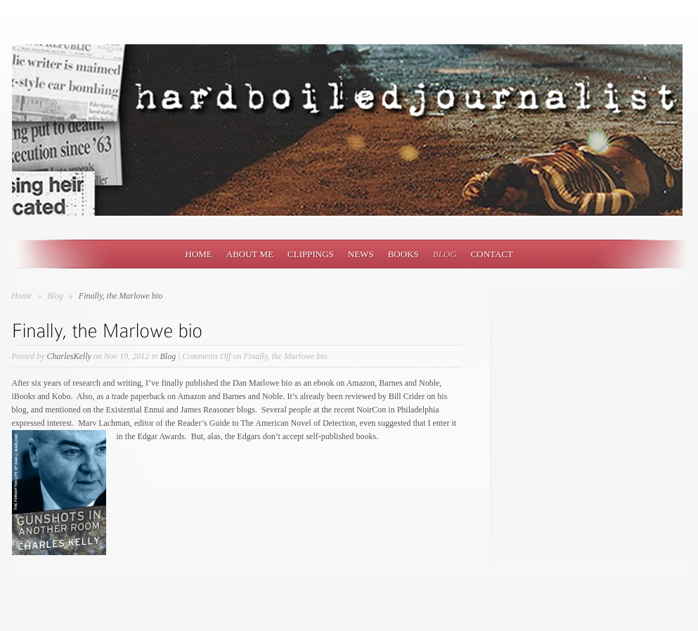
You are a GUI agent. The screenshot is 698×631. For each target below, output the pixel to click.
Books (403, 254)
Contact (492, 254)
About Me (249, 254)
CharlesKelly (69, 356)
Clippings (310, 254)
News (361, 254)
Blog (445, 254)
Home (199, 254)
